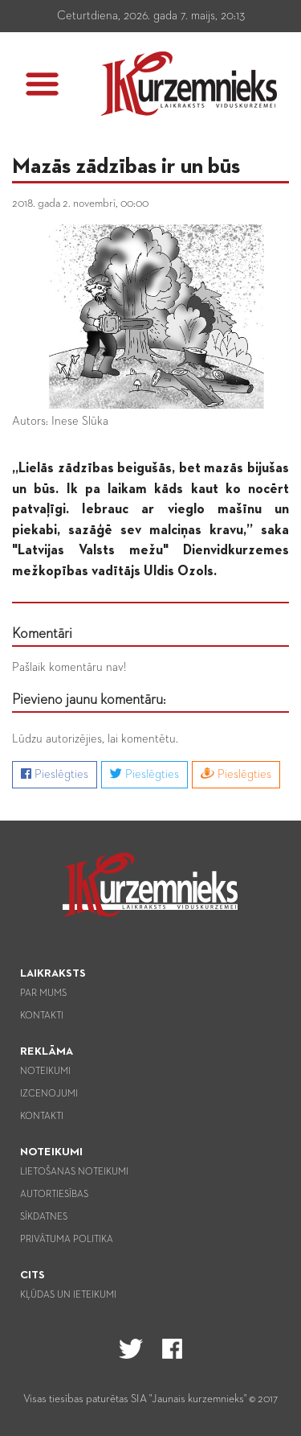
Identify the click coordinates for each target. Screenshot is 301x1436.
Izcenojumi (49, 1094)
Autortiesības (54, 1194)
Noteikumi (45, 1071)
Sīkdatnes (43, 1217)
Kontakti (41, 1016)
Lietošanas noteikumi (74, 1172)
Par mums (43, 993)
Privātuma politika (66, 1240)
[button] (42, 84)
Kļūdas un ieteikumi (68, 1295)
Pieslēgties (54, 773)
